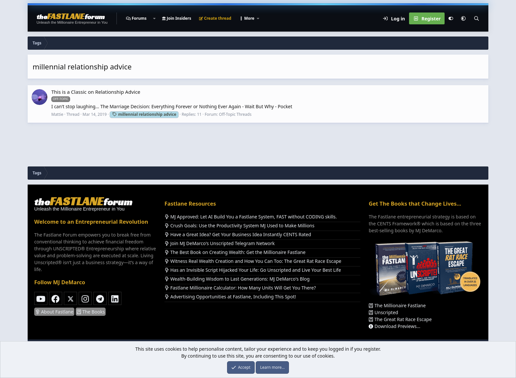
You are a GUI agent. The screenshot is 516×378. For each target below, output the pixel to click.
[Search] (476, 18)
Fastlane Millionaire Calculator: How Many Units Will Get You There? (240, 288)
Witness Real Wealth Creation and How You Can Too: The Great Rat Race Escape (253, 261)
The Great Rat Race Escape (400, 319)
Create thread (215, 18)
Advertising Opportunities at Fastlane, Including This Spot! (230, 296)
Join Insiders (176, 18)
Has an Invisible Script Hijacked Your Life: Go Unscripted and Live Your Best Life (253, 270)
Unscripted (383, 312)
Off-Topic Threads (235, 114)
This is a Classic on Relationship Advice (95, 91)
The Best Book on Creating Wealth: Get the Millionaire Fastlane (235, 252)
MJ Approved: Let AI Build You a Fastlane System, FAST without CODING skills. (251, 217)
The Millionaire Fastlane (397, 305)
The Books (91, 312)
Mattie (57, 114)
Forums (139, 18)
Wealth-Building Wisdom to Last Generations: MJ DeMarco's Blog (237, 279)
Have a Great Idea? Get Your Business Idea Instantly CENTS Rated (238, 234)
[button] (154, 18)
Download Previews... (394, 326)
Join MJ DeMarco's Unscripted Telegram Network (220, 243)
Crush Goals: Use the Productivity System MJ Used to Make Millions (240, 225)
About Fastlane (54, 312)
